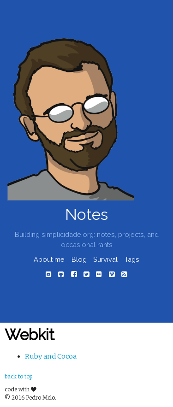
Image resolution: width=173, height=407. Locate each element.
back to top (18, 376)
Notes (86, 215)
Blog (79, 259)
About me (49, 259)
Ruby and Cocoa (51, 356)
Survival (105, 259)
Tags (132, 259)
